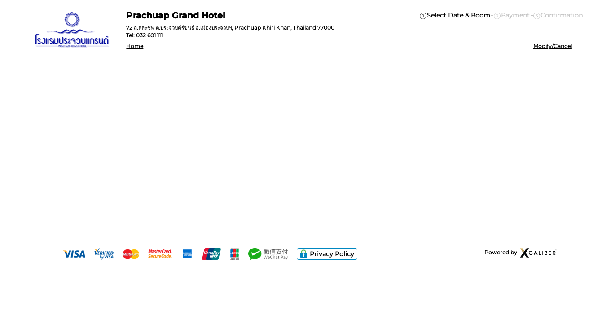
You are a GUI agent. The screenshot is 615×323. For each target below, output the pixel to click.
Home (134, 46)
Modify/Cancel (552, 46)
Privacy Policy (327, 254)
